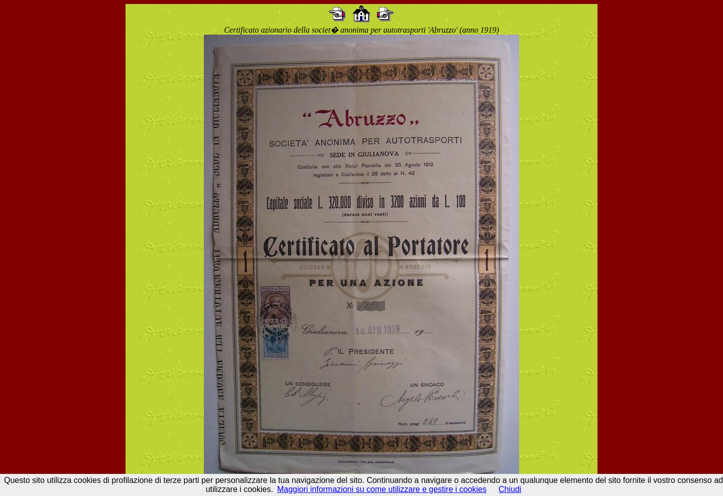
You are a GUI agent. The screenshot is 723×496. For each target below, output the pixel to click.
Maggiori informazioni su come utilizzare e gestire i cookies (382, 489)
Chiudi (510, 489)
